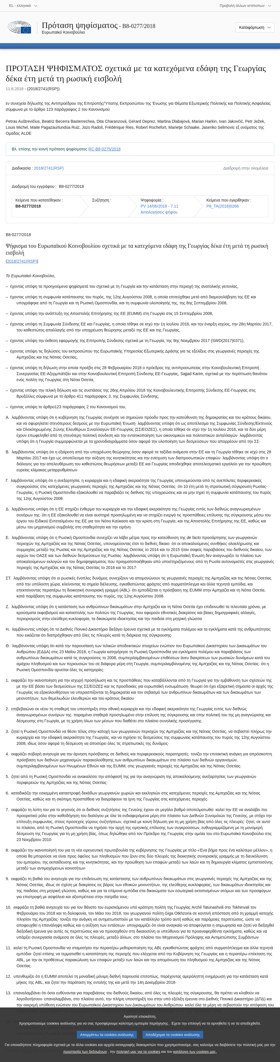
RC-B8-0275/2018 (104, 149)
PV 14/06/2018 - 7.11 (159, 206)
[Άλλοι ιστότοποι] (245, 5)
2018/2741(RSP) (49, 168)
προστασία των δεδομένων (85, 1056)
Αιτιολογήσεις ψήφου (159, 212)
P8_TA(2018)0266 (222, 206)
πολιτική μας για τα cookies (138, 1056)
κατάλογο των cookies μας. (195, 1056)
